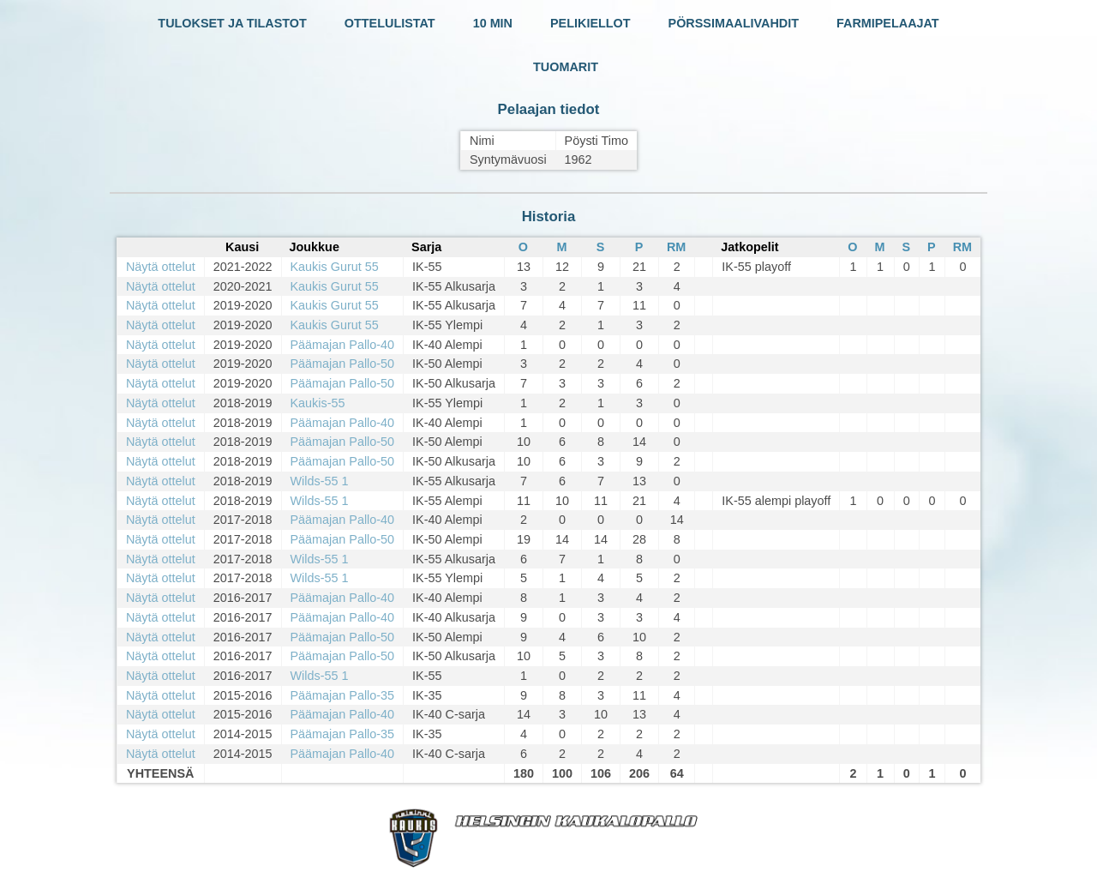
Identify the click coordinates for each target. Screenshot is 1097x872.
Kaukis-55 (318, 403)
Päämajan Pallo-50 (343, 363)
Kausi (242, 247)
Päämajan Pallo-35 (343, 695)
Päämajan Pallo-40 (343, 345)
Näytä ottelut (160, 267)
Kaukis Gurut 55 (335, 267)
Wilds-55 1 (320, 481)
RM (676, 247)
